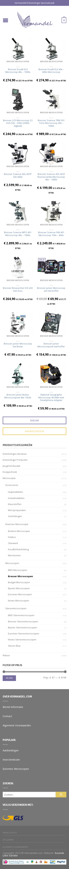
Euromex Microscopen (20, 594)
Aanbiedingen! (34, 431)
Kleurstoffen (14, 504)
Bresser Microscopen (18, 61)
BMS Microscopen (17, 570)
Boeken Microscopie (19, 531)
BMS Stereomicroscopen (21, 615)
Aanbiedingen (11, 750)
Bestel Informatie (13, 707)
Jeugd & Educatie (11, 465)
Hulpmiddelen (15, 492)
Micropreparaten (17, 510)
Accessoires (11, 485)
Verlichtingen (15, 516)
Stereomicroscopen (15, 608)
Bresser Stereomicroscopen (23, 621)
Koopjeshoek (10, 471)
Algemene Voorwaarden (17, 725)
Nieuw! (34, 420)
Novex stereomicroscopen (22, 639)
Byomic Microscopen (19, 588)
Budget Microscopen (19, 582)
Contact (7, 716)
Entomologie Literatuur (15, 453)
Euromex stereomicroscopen (23, 633)
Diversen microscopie (16, 524)
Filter (9, 678)
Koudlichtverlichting (18, 549)
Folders (12, 537)
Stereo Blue (14, 645)
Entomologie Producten (15, 459)
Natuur (6, 655)
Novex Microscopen (18, 600)
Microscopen (12, 563)
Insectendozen (11, 759)
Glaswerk (13, 543)
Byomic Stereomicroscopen (22, 627)
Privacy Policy (10, 832)
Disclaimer (8, 840)
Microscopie (9, 478)
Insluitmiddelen (16, 498)
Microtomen (14, 555)
